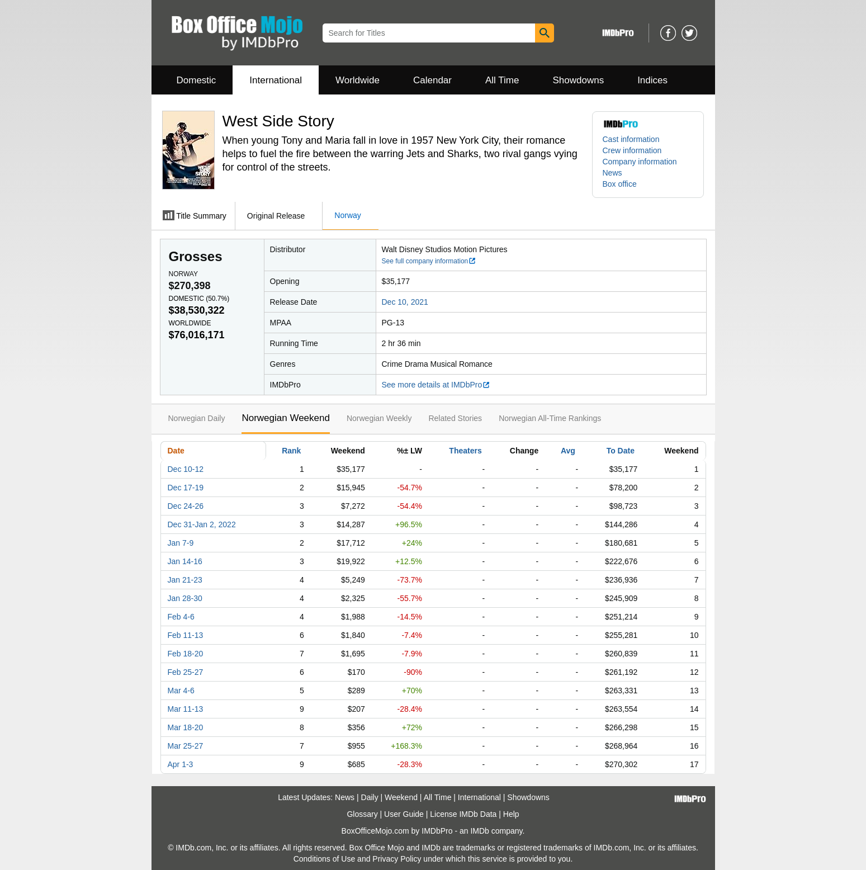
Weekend (401, 797)
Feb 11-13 (186, 635)
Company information (640, 161)
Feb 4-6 (181, 616)
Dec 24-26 (186, 506)
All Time (502, 80)
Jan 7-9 (181, 542)
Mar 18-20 (186, 727)
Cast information (631, 139)
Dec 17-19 (186, 487)
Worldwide (357, 80)
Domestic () (199, 298)
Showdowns (578, 80)
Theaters (465, 450)
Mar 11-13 (186, 708)
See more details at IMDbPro (436, 384)
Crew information (632, 150)
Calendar (432, 80)
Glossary (362, 814)
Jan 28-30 (185, 598)
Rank (291, 450)
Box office (620, 183)
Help (511, 814)
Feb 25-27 (186, 672)
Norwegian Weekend (286, 418)
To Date (621, 450)
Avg (568, 450)
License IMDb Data (463, 814)
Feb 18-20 (186, 653)
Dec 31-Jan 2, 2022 (202, 524)
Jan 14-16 (185, 561)
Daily (369, 797)
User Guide (404, 814)
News (612, 172)
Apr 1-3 (180, 764)
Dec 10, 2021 (405, 301)
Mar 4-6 (181, 690)
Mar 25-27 (186, 745)
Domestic (196, 80)
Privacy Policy (396, 858)
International (275, 80)
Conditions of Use (325, 858)
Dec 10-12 (186, 469)
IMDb (479, 830)
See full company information (429, 261)
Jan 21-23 (185, 579)
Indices (652, 80)
